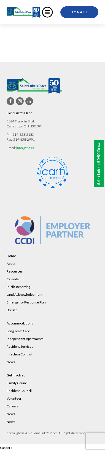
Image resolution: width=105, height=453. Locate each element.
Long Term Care (18, 331)
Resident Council (19, 391)
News (11, 362)
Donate (79, 12)
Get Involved (16, 375)
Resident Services (20, 346)
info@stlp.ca (25, 148)
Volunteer (14, 398)
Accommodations (20, 323)
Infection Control (19, 354)
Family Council (17, 383)
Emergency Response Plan (26, 302)
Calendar (13, 279)
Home (11, 256)
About (11, 263)
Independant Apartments (25, 339)
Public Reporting (18, 287)
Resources (15, 271)
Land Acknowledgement (24, 294)
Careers (13, 406)
